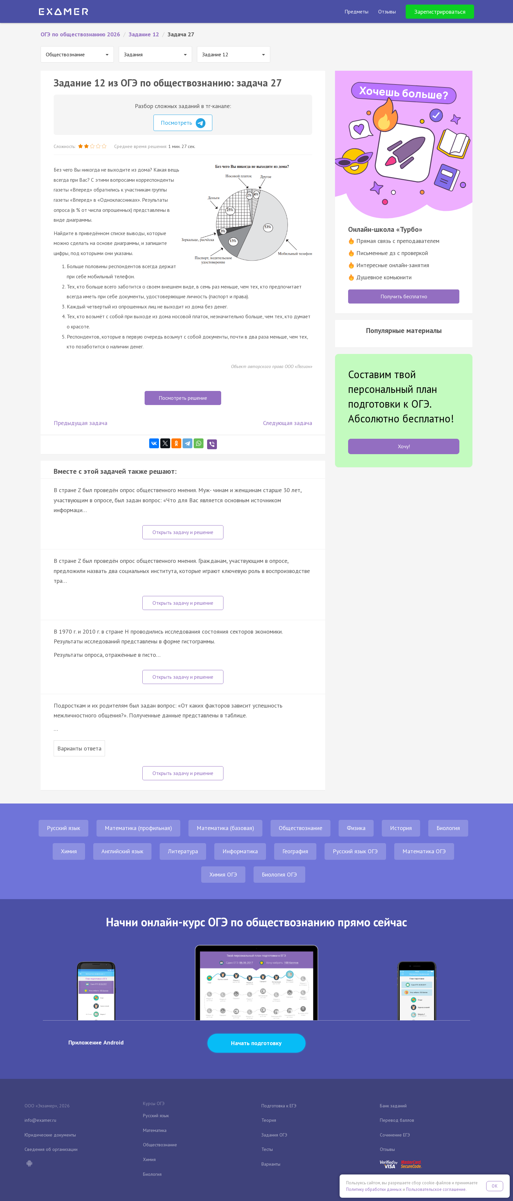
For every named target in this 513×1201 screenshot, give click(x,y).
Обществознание (300, 828)
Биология (448, 828)
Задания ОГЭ (274, 1135)
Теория (268, 1120)
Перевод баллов (397, 1120)
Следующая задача (287, 423)
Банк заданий (393, 1106)
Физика (356, 828)
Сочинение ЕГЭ (395, 1135)
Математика (155, 1130)
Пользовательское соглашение (436, 1189)
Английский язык (122, 851)
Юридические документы (50, 1135)
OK (495, 1186)
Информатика (240, 851)
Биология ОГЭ (279, 874)
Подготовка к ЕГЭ (278, 1106)
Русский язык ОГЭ (355, 851)
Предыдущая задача (80, 423)
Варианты (270, 1164)
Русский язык (63, 828)
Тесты (267, 1149)
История (401, 828)
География (295, 851)
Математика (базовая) (225, 828)
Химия (69, 851)
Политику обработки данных (374, 1189)
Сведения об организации (51, 1149)
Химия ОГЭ (223, 874)
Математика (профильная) (138, 828)
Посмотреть (183, 123)
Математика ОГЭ (424, 851)
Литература (183, 851)
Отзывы (387, 1149)
